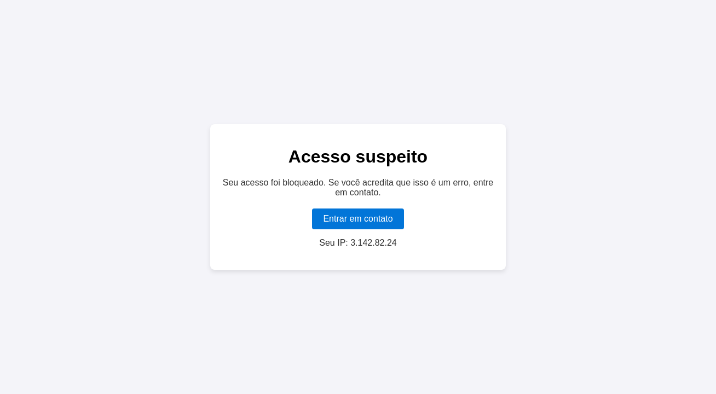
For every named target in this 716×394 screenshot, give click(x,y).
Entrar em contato (357, 218)
